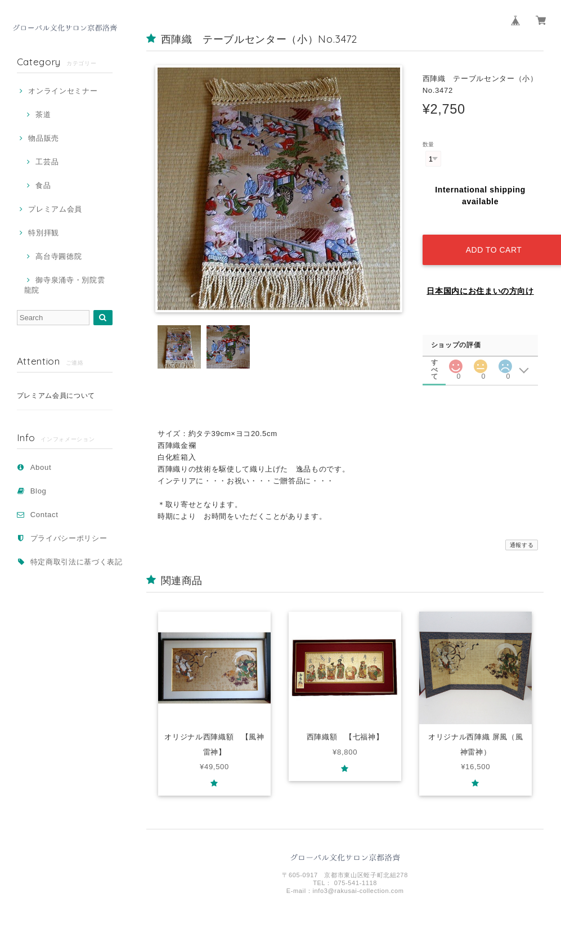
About (41, 467)
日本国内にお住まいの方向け (480, 281)
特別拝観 (43, 232)
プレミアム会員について (56, 396)
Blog (38, 491)
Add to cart (490, 240)
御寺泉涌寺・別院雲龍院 (64, 285)
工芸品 (47, 162)
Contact (44, 514)
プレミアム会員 (55, 209)
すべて (435, 352)
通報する (522, 535)
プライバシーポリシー (68, 538)
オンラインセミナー (62, 91)
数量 (428, 144)
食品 (43, 185)
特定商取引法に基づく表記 (76, 562)
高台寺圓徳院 (58, 256)
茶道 (43, 114)
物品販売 (43, 138)
